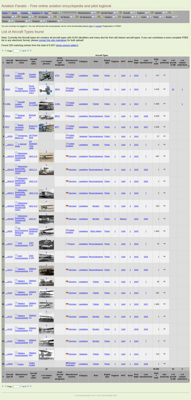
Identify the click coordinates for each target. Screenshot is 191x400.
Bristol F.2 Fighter (33, 127)
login (91, 26)
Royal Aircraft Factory (21, 89)
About (16, 13)
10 (173, 89)
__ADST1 (9, 145)
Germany (73, 156)
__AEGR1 (9, 219)
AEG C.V (33, 169)
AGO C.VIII (31, 257)
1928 (146, 116)
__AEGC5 (9, 169)
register (99, 26)
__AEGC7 (9, 193)
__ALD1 (8, 282)
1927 (146, 127)
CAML (8, 104)
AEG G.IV (33, 206)
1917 (146, 304)
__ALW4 (8, 354)
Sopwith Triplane (32, 75)
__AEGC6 (9, 181)
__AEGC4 (9, 156)
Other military (96, 231)
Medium (123, 219)
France (72, 116)
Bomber (96, 145)
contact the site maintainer (53, 40)
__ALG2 (8, 329)
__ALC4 (8, 270)
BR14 (7, 116)
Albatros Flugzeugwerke (21, 270)
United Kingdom (70, 75)
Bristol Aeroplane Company (19, 127)
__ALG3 (8, 341)
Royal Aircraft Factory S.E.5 (32, 89)
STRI (7, 75)
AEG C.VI (33, 181)
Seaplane (83, 136)
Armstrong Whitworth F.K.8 (33, 231)
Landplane (83, 75)
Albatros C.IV (32, 269)
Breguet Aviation (20, 116)
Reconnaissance (96, 116)
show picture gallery (66, 45)
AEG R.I (32, 219)
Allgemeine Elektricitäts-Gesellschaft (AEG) (21, 156)
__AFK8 (8, 231)
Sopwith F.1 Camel (33, 104)
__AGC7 (9, 244)
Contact (26, 13)
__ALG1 (8, 316)
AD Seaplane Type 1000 (33, 144)
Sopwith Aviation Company (20, 75)
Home (6, 13)
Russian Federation (71, 364)
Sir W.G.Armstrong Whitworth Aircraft (21, 231)
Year (47, 13)
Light (123, 75)
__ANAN (9, 364)
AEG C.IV (33, 156)
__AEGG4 (9, 206)
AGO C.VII (31, 244)
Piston (107, 75)
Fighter (96, 75)
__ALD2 (8, 293)
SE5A (7, 89)
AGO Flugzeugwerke (21, 244)
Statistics (37, 13)
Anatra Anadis (32, 364)
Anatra (20, 364)
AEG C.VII (33, 193)
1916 (136, 75)
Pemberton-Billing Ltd (21, 136)
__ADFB (8, 136)
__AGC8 (9, 257)
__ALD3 (8, 304)
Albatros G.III (32, 341)
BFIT (7, 127)
